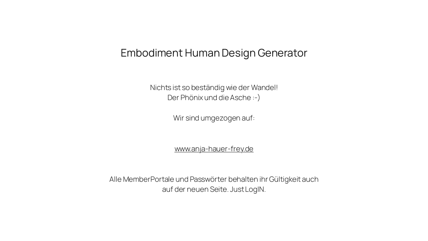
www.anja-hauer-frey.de (214, 149)
